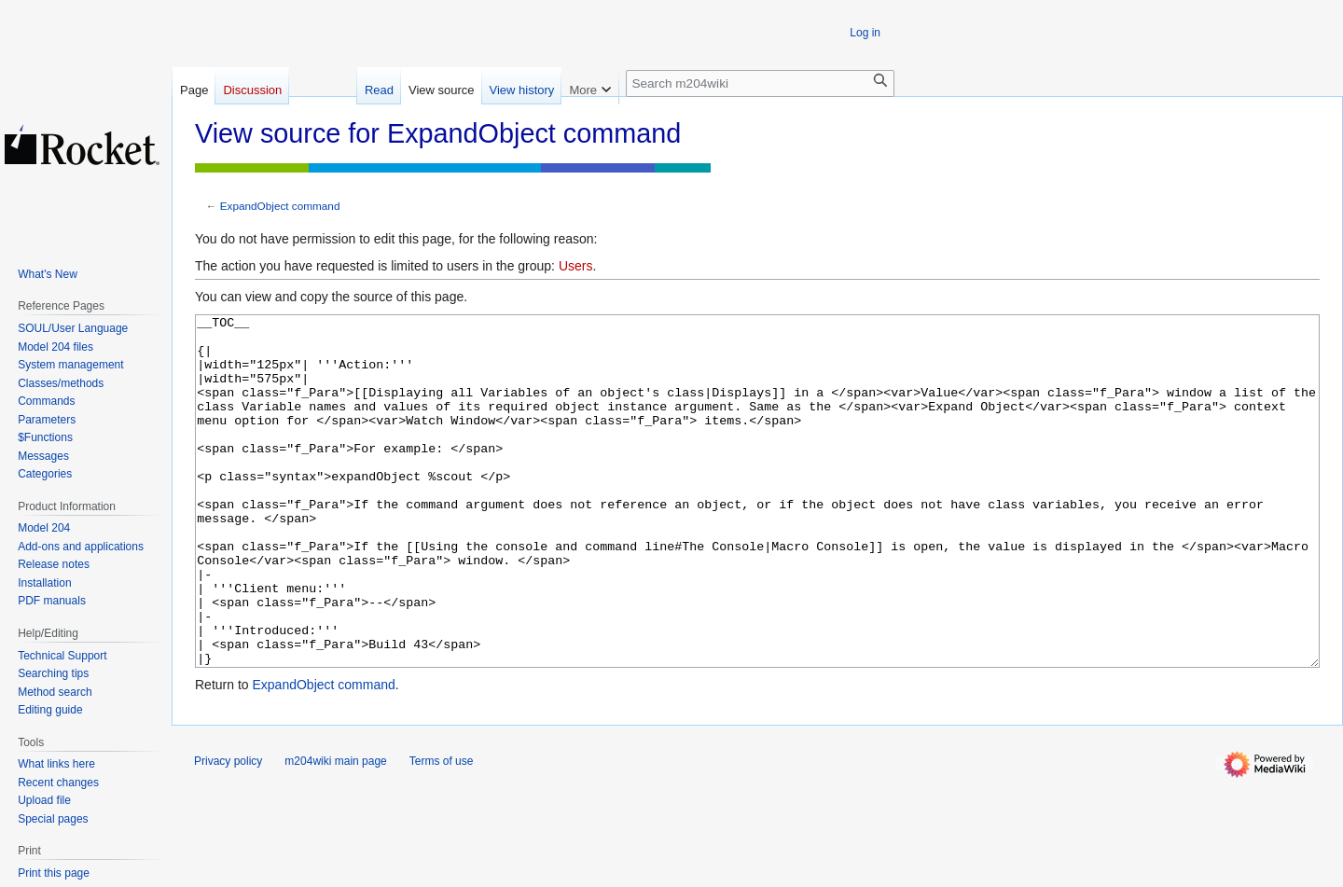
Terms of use (441, 831)
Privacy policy (228, 831)
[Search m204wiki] (760, 83)
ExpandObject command (280, 206)
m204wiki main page (335, 831)
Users (576, 265)
